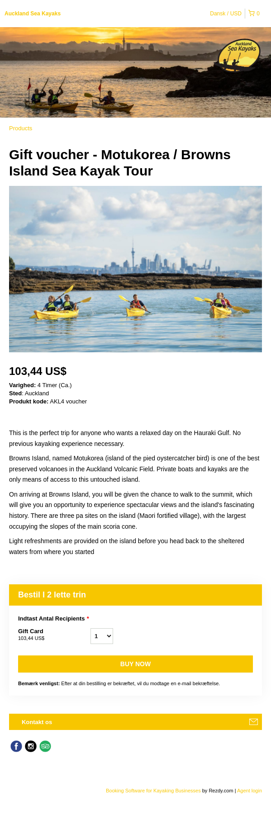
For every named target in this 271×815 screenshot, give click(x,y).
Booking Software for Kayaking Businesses (154, 790)
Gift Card (54, 635)
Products (20, 128)
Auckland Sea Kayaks (33, 13)
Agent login (249, 790)
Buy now (135, 664)
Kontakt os (37, 722)
